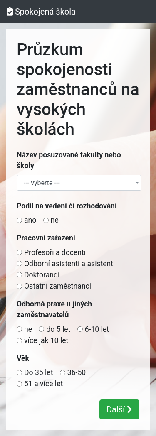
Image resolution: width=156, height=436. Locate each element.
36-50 (76, 372)
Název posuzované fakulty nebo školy (69, 160)
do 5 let (58, 329)
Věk (23, 358)
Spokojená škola (41, 12)
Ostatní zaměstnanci (57, 286)
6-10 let (97, 329)
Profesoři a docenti (55, 252)
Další (119, 409)
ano (30, 220)
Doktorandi (41, 275)
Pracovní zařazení (46, 238)
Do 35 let (38, 372)
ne (55, 220)
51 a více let (43, 384)
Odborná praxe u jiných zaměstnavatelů (54, 309)
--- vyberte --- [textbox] (42, 183)
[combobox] (79, 183)
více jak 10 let (46, 340)
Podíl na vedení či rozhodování (67, 206)
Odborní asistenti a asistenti (69, 264)
